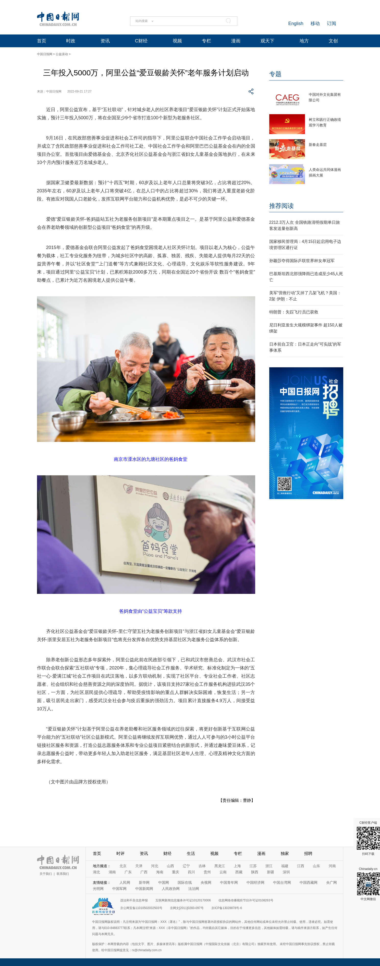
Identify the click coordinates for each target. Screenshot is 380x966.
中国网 (163, 882)
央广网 (331, 882)
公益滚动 (62, 54)
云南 (223, 872)
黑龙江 (219, 866)
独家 (285, 853)
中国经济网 (255, 882)
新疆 (270, 872)
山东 (316, 866)
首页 (41, 40)
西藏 (238, 872)
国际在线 (185, 882)
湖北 (96, 872)
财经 (167, 853)
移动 (315, 23)
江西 (300, 866)
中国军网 (119, 889)
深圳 (286, 872)
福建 (284, 866)
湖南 (112, 872)
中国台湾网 (282, 882)
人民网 (124, 882)
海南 (159, 872)
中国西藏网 (308, 882)
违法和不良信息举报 (134, 900)
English (295, 23)
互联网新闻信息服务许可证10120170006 (183, 900)
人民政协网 (171, 889)
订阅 (331, 23)
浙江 (269, 866)
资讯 (105, 40)
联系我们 (63, 874)
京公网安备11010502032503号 (141, 908)
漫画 (235, 40)
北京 (123, 866)
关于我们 (46, 874)
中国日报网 (44, 54)
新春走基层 (318, 145)
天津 (138, 866)
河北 (154, 866)
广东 (128, 872)
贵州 (207, 872)
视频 (177, 40)
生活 (191, 853)
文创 (333, 40)
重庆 (175, 872)
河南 (332, 866)
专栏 (206, 40)
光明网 (98, 889)
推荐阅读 (281, 205)
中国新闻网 (144, 889)
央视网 (206, 882)
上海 (237, 866)
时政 (70, 40)
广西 (144, 872)
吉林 (202, 866)
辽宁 (186, 866)
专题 (275, 73)
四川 (191, 872)
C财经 (141, 40)
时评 (120, 853)
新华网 (144, 882)
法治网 (193, 889)
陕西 (254, 872)
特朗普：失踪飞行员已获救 (293, 312)
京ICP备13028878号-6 (226, 908)
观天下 (267, 40)
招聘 (308, 853)
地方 (304, 40)
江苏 (253, 866)
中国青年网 (229, 882)
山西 (170, 866)
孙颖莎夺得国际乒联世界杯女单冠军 (302, 260)
